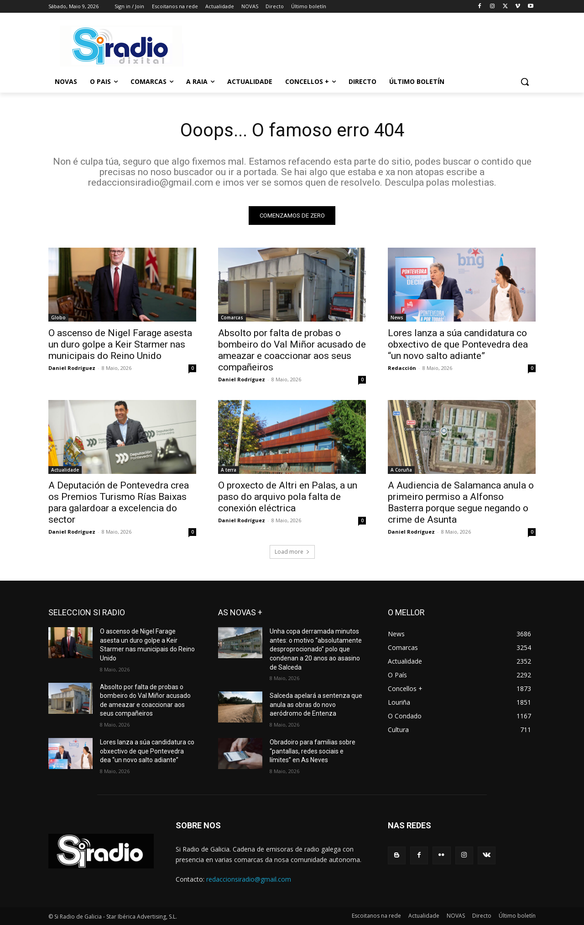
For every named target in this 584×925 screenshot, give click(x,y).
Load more (292, 552)
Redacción (402, 367)
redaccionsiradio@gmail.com (248, 879)
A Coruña (401, 470)
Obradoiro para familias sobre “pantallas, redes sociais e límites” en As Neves (312, 751)
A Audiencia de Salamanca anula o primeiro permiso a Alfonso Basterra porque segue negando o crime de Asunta (461, 502)
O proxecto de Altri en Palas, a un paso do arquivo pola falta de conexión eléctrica (287, 497)
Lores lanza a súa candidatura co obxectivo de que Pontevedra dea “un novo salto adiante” (458, 344)
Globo (58, 317)
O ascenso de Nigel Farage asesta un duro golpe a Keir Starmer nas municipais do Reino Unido (120, 344)
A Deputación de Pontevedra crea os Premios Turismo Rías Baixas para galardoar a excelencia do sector (118, 502)
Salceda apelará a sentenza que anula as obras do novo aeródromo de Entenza (316, 704)
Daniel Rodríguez (71, 367)
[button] (525, 82)
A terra (228, 470)
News (397, 317)
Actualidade (65, 470)
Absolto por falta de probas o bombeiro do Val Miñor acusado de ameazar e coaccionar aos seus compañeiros (292, 350)
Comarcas (232, 317)
